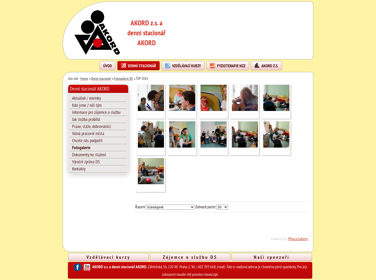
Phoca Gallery (298, 238)
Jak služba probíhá (86, 119)
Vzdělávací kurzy (108, 257)
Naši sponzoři (272, 257)
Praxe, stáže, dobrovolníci (91, 126)
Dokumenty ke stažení (89, 155)
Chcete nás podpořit (87, 140)
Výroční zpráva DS (86, 162)
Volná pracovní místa (88, 133)
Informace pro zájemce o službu (96, 112)
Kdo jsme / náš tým (87, 105)
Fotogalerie (81, 147)
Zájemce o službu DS (190, 257)
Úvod (107, 65)
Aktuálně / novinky (86, 98)
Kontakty (78, 169)
